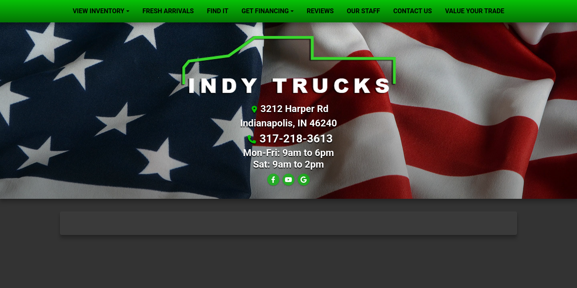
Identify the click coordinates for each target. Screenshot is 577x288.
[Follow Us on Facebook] (273, 180)
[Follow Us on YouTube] (288, 180)
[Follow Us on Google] (304, 180)
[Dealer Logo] (288, 64)
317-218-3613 (296, 138)
